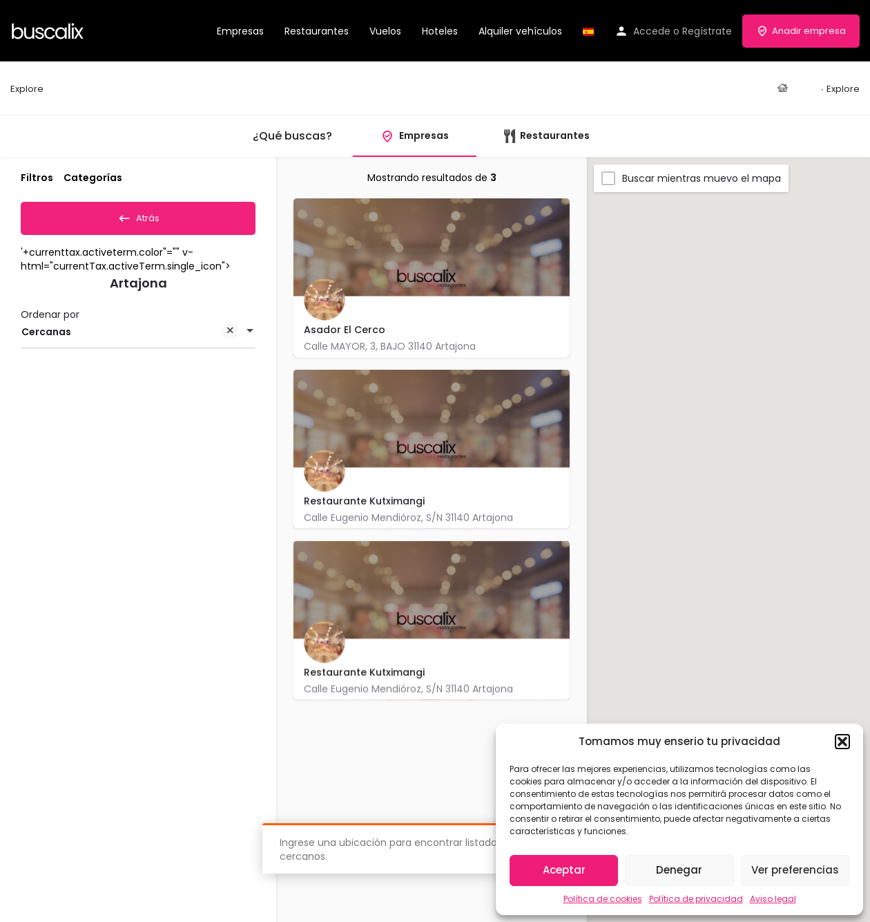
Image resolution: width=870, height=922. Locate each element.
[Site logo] (49, 30)
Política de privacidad (696, 899)
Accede (651, 31)
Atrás (138, 216)
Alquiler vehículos (520, 31)
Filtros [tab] (37, 178)
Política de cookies (602, 899)
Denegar (679, 870)
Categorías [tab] (93, 178)
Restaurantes (316, 31)
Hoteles (440, 31)
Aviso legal (773, 899)
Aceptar (564, 870)
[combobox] (138, 336)
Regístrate (707, 31)
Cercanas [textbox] (129, 337)
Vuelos (385, 31)
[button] (842, 742)
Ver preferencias (795, 870)
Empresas (240, 31)
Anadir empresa (801, 30)
